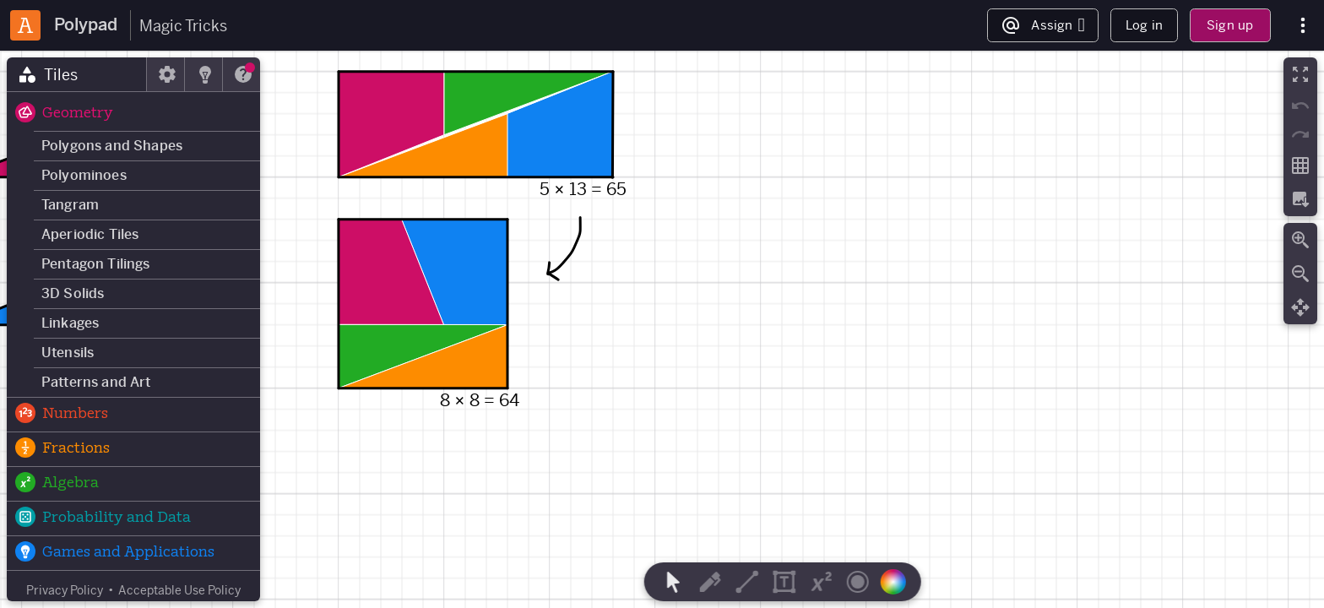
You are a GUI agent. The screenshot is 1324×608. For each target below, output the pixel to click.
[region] (662, 329)
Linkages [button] (70, 323)
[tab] (77, 74)
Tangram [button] (70, 205)
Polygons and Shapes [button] (111, 146)
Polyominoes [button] (84, 175)
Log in (1144, 25)
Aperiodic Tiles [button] (89, 234)
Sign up (1230, 25)
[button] (133, 114)
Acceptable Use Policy (179, 590)
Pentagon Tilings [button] (95, 264)
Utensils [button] (67, 352)
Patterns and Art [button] (96, 382)
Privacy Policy (64, 590)
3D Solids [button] (72, 293)
